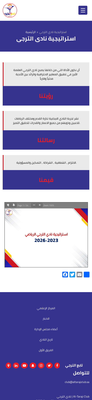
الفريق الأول (46, 350)
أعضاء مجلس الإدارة (46, 329)
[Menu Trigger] (82, 10)
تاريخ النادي (46, 339)
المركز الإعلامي (46, 308)
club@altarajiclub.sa (77, 382)
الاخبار (46, 318)
